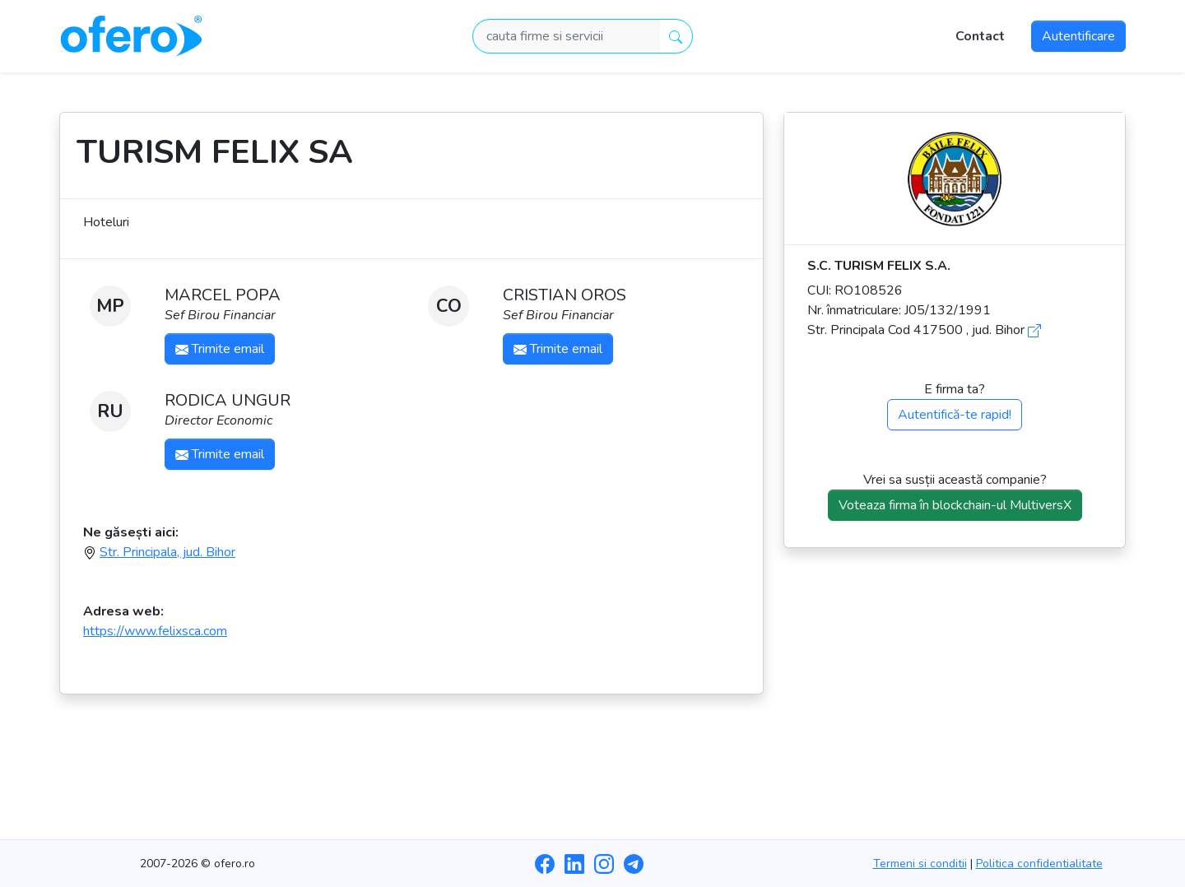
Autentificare (1078, 36)
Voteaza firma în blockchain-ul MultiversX (955, 505)
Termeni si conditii (920, 863)
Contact (980, 36)
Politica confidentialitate (1039, 863)
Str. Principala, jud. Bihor (167, 552)
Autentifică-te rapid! (954, 415)
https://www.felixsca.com (155, 631)
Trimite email (219, 349)
